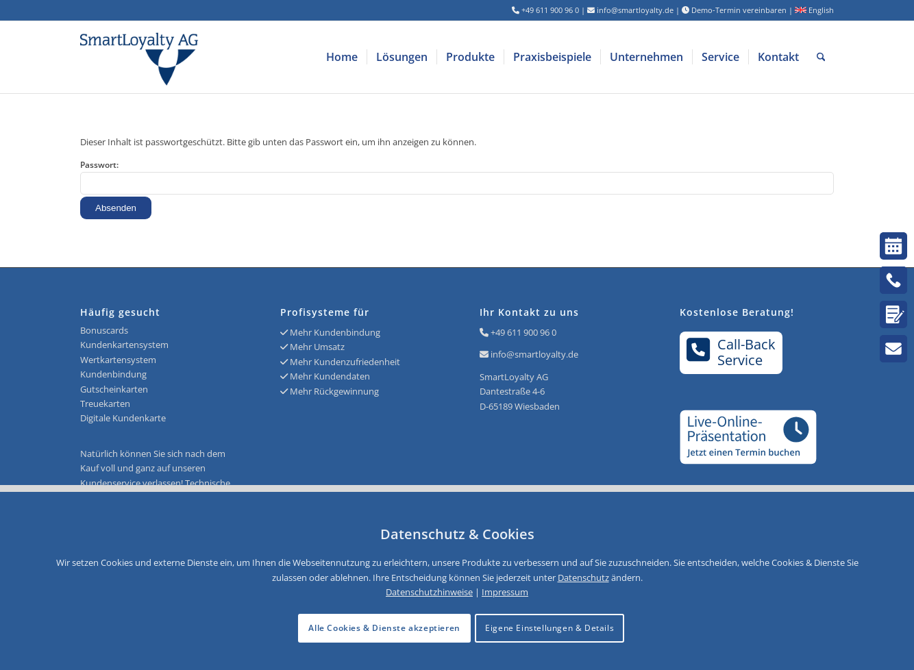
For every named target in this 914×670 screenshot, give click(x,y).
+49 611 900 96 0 (523, 332)
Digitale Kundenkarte (123, 418)
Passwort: (457, 177)
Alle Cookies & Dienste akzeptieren (384, 628)
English (814, 10)
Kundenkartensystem (124, 344)
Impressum (505, 592)
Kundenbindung (113, 374)
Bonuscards (104, 330)
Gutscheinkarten (114, 389)
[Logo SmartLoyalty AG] (231, 57)
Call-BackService (731, 352)
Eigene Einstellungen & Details (549, 628)
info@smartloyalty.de (534, 354)
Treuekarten (105, 403)
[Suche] (821, 57)
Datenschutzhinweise (429, 592)
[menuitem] (342, 57)
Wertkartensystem (118, 359)
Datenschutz (583, 577)
